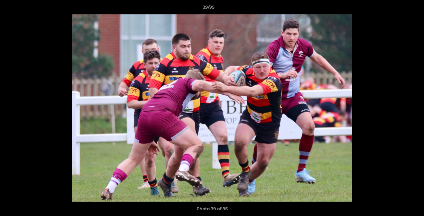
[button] (398, 8)
